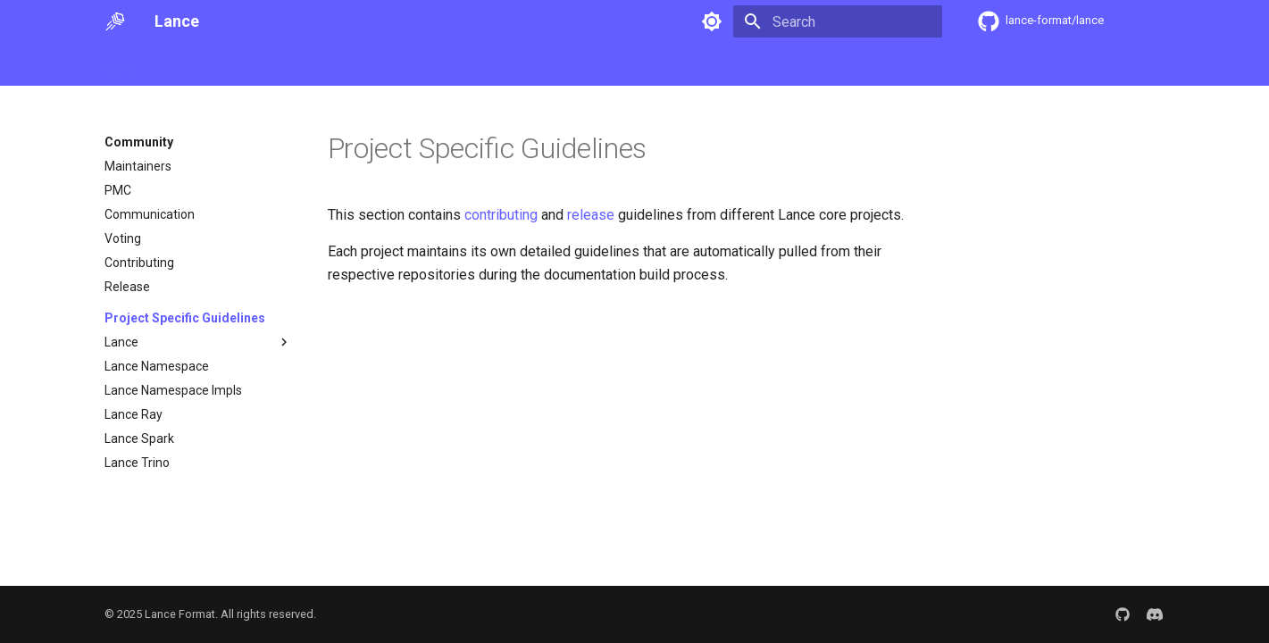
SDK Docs (725, 65)
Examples (472, 65)
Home (121, 65)
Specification (386, 65)
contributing (501, 214)
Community (644, 65)
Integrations (555, 65)
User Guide (298, 65)
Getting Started (203, 65)
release (590, 214)
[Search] (837, 21)
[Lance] (115, 21)
